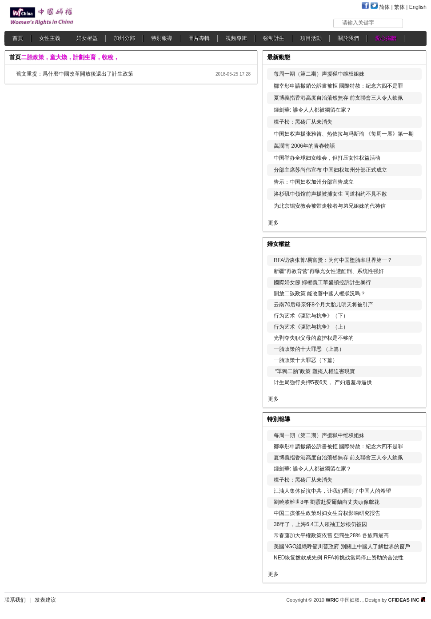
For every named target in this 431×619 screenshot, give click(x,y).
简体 (384, 7)
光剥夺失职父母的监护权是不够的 (314, 338)
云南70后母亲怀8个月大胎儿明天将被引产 (323, 304)
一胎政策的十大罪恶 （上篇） (309, 349)
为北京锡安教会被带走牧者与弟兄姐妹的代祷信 (330, 206)
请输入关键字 (358, 23)
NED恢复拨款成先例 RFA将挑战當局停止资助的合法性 (338, 558)
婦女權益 (87, 38)
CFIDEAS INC (406, 600)
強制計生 (273, 38)
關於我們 (348, 38)
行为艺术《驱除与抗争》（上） (311, 327)
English (418, 7)
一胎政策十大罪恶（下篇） (306, 360)
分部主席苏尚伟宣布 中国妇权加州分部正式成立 (330, 170)
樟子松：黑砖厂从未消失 (303, 122)
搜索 (415, 23)
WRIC (332, 600)
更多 (273, 223)
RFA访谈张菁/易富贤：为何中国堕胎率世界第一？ (333, 260)
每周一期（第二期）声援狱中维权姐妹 (319, 74)
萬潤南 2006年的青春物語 (304, 146)
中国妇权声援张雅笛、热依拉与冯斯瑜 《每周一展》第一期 (344, 134)
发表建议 (45, 600)
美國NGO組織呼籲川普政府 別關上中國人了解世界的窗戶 (342, 546)
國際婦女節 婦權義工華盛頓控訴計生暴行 (322, 282)
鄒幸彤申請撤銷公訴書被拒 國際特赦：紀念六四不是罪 (338, 86)
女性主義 (49, 38)
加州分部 (124, 38)
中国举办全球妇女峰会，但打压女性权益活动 (327, 158)
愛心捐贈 (385, 38)
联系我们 (15, 600)
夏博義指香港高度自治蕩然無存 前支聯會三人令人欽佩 (338, 98)
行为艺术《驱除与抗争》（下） (311, 316)
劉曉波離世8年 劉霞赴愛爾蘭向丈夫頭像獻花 (326, 502)
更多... (413, 243)
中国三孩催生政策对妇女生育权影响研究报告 (327, 513)
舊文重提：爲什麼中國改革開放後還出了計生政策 (74, 74)
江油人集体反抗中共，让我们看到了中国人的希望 (332, 491)
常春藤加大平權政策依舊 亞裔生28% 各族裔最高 (331, 535)
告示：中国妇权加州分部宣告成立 (314, 182)
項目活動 (311, 38)
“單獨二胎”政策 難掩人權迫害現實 (314, 371)
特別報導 (161, 38)
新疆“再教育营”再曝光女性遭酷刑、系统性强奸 (329, 271)
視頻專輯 (236, 38)
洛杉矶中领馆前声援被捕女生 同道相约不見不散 (330, 194)
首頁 (17, 38)
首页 (15, 57)
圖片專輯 (199, 38)
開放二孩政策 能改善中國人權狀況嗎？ (320, 293)
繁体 (399, 7)
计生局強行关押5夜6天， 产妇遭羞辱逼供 (323, 382)
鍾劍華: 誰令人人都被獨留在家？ (312, 110)
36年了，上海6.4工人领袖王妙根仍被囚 (320, 524)
